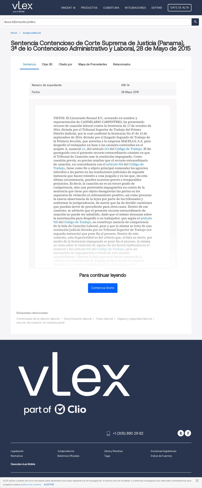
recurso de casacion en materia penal (40, 322)
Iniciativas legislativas (163, 451)
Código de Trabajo (128, 149)
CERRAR (196, 481)
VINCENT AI (68, 7)
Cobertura (111, 7)
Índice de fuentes (161, 455)
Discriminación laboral (78, 318)
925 (88, 249)
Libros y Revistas (113, 451)
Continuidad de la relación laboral (38, 318)
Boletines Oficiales (68, 455)
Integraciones (135, 7)
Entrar (157, 7)
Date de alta (179, 7)
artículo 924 (114, 164)
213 (106, 149)
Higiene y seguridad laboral (134, 318)
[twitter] (181, 433)
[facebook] (188, 433)
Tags (107, 455)
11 (83, 149)
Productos (89, 7)
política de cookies (31, 484)
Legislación (17, 451)
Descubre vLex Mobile (23, 464)
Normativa (17, 455)
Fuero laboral (104, 318)
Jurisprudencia (65, 451)
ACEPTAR (49, 484)
